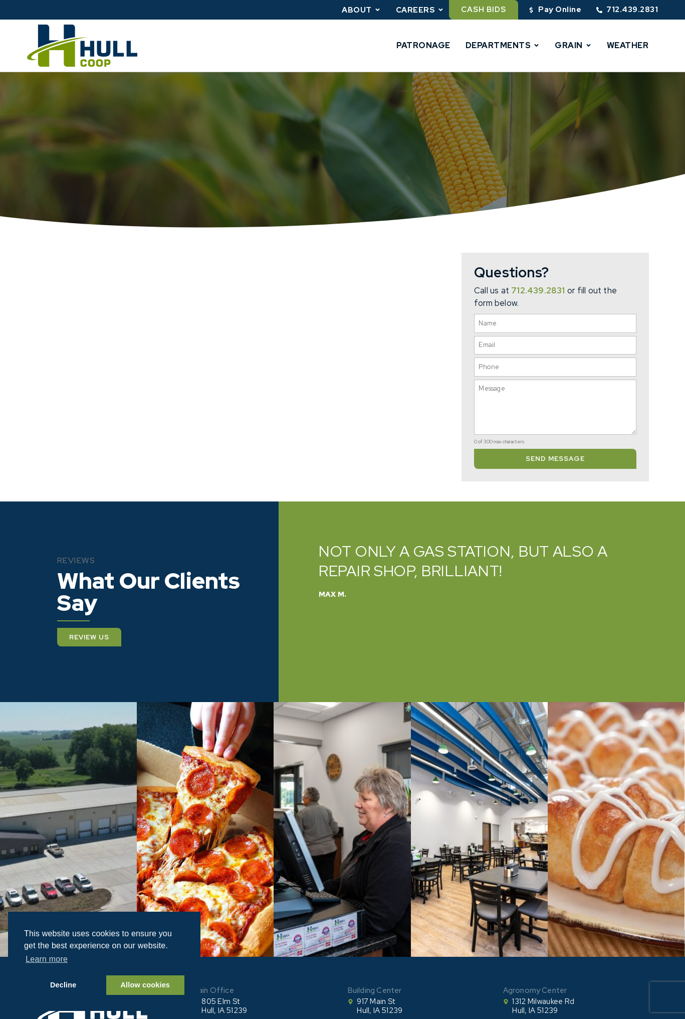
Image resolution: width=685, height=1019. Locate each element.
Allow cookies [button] (145, 985)
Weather (628, 45)
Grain (573, 45)
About (361, 10)
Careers (420, 10)
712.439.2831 (538, 290)
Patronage (423, 45)
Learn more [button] (47, 959)
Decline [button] (63, 985)
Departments (503, 45)
